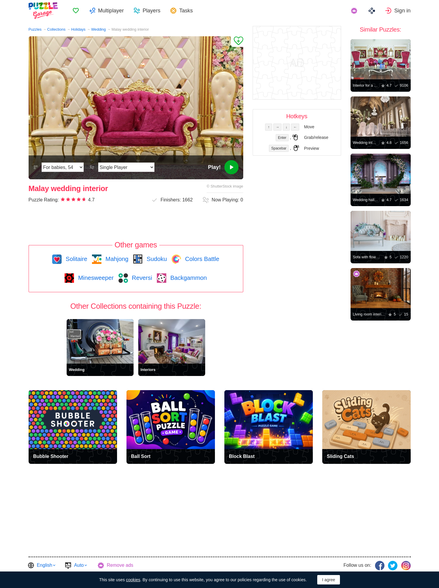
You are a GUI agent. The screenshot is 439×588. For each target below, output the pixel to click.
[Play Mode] (126, 167)
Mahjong (116, 259)
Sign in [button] (402, 11)
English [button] (44, 565)
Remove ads (120, 565)
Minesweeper (95, 278)
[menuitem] (76, 10)
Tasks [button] (186, 11)
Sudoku (156, 259)
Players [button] (151, 11)
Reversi (141, 278)
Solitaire (75, 259)
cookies (133, 579)
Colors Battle (201, 259)
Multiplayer (111, 11)
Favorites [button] (75, 10)
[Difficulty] (63, 167)
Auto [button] (79, 565)
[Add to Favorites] (237, 41)
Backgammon (188, 278)
